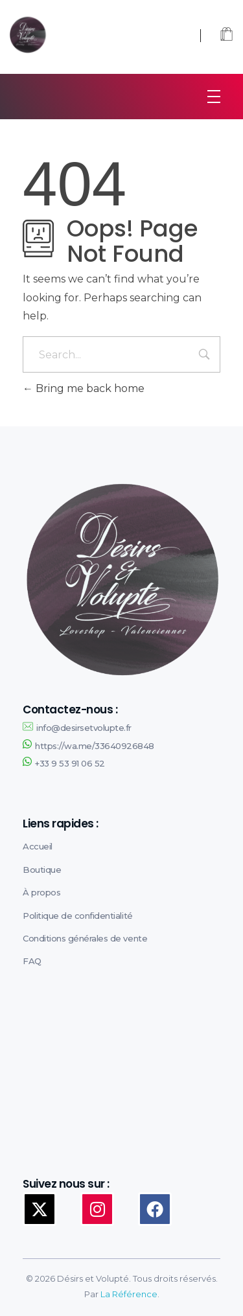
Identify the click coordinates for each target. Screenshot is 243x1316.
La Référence (128, 1294)
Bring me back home (84, 388)
